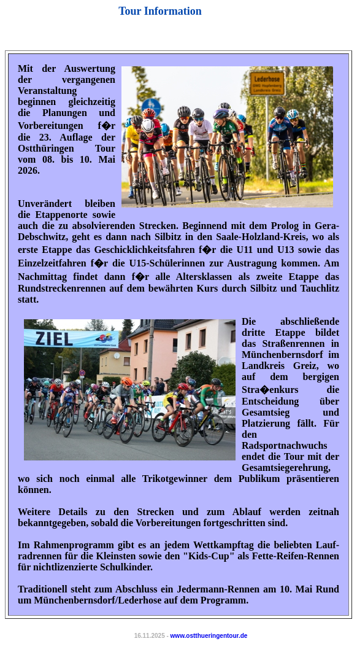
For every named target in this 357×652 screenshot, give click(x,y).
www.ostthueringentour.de (209, 635)
